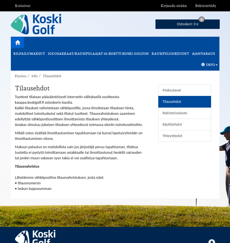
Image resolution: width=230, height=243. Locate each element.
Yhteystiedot (172, 135)
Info (209, 65)
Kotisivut (23, 6)
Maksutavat (172, 90)
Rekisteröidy (205, 6)
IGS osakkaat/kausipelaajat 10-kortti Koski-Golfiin (98, 54)
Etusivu (20, 76)
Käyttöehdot (172, 124)
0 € (191, 22)
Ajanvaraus (203, 54)
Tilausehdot (52, 76)
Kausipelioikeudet (170, 54)
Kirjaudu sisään (174, 6)
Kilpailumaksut (29, 54)
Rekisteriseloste (175, 113)
